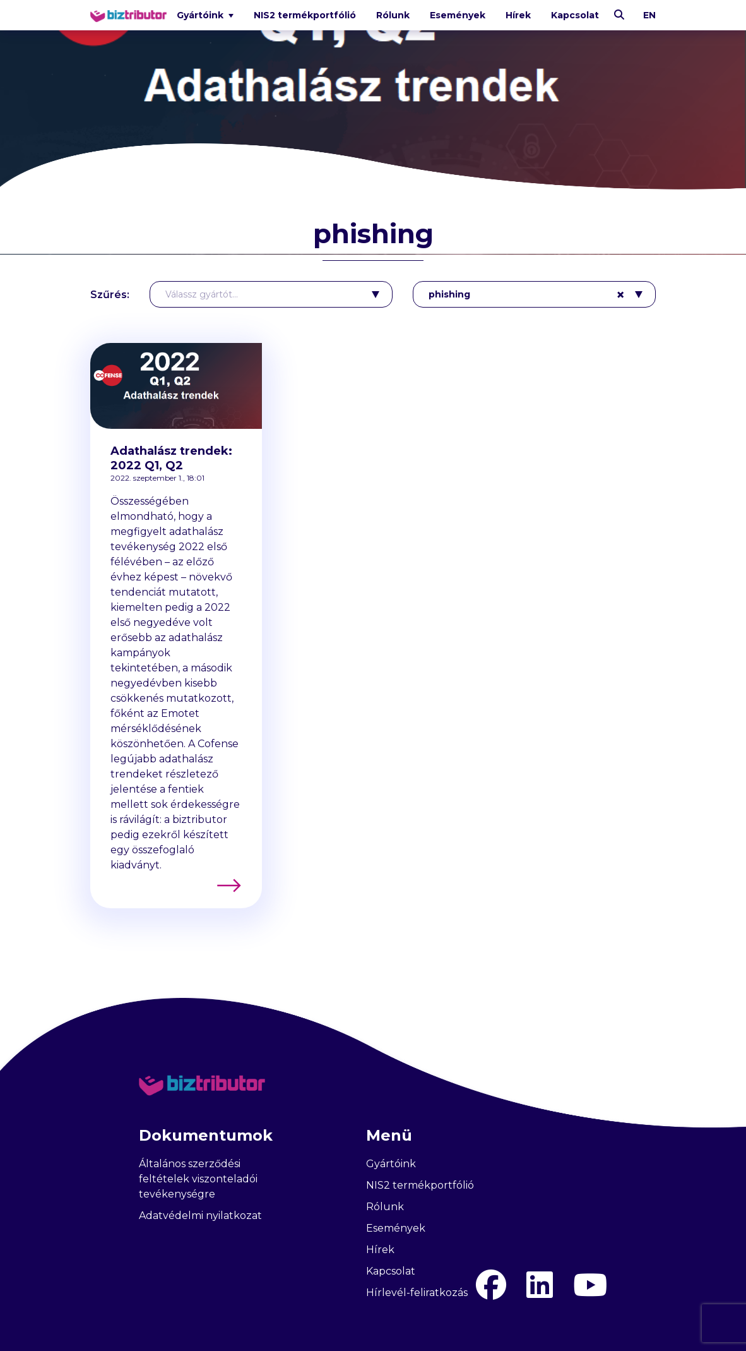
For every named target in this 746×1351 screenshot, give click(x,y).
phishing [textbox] (527, 294)
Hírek (518, 15)
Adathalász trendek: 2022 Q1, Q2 (171, 458)
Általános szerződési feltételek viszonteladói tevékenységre (198, 1179)
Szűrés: (109, 295)
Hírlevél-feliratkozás (417, 1293)
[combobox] (271, 294)
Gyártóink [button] (201, 15)
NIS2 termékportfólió (305, 15)
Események (457, 15)
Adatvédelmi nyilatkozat (200, 1216)
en (649, 15)
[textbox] (263, 294)
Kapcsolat (575, 15)
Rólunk (393, 15)
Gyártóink (391, 1164)
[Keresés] (619, 15)
